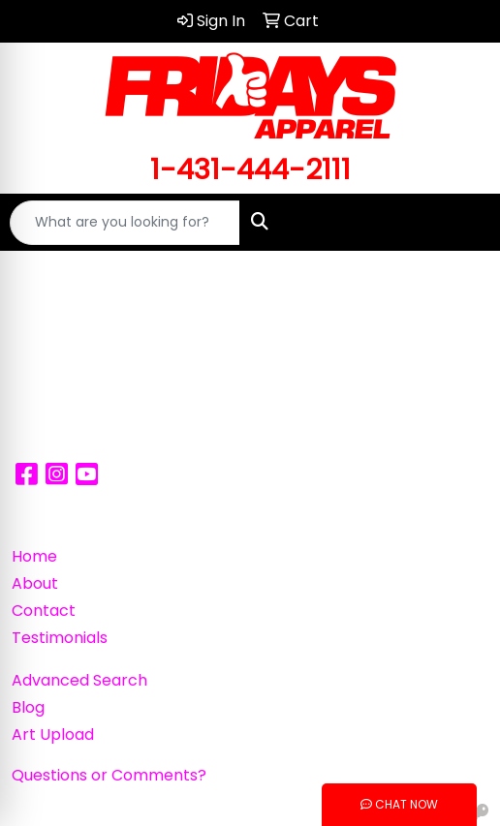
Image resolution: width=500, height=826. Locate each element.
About (35, 583)
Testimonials (60, 638)
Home (34, 556)
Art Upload (53, 734)
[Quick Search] (125, 222)
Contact (44, 610)
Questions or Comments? (109, 775)
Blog (28, 707)
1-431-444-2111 (250, 169)
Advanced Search (79, 680)
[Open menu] (461, 222)
